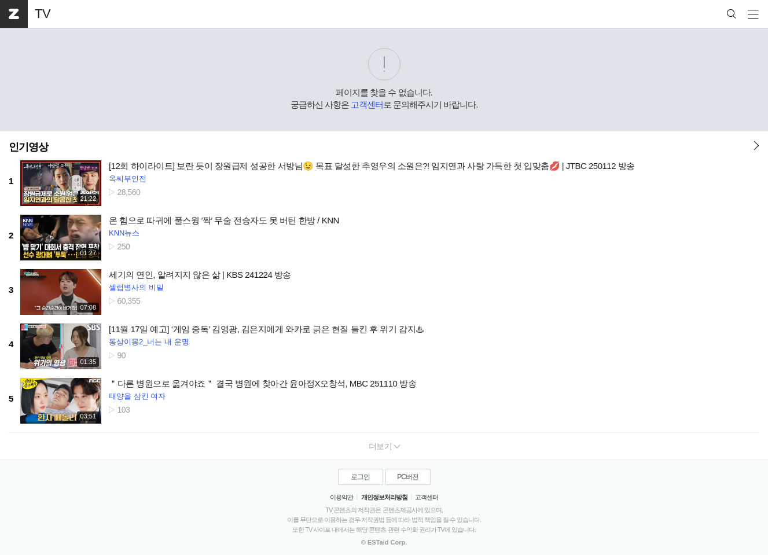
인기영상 (28, 147)
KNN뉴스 (124, 233)
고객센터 (367, 104)
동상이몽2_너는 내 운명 (149, 341)
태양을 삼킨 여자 (137, 396)
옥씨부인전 (127, 178)
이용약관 (341, 497)
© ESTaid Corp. (384, 542)
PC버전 (407, 477)
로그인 (360, 477)
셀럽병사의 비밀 (136, 287)
